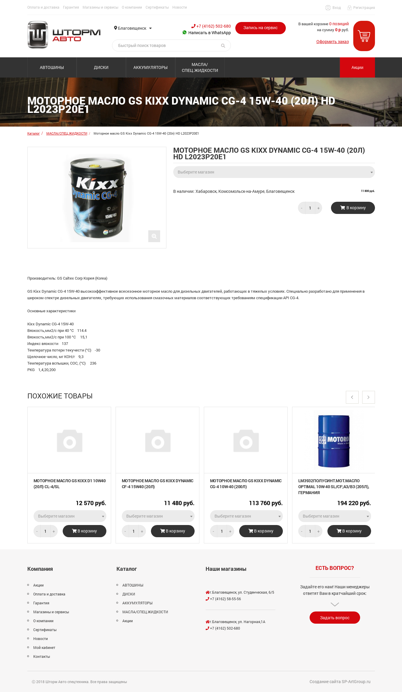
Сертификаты (157, 7)
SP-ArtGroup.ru (356, 681)
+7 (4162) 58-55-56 (223, 598)
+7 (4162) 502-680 (211, 26)
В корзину (84, 531)
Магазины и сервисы (100, 7)
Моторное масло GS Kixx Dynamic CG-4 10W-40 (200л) (246, 483)
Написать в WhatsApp (206, 32)
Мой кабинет (44, 647)
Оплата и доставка (43, 7)
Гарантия (71, 7)
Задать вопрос (334, 617)
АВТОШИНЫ (52, 67)
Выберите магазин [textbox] (196, 172)
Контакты (41, 656)
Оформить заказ (332, 41)
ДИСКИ (101, 67)
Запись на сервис (260, 27)
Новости (179, 7)
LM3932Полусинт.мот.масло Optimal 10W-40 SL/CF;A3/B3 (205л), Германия (333, 486)
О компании (132, 7)
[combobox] (274, 170)
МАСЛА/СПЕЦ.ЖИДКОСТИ (200, 67)
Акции (357, 67)
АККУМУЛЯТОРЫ (150, 67)
